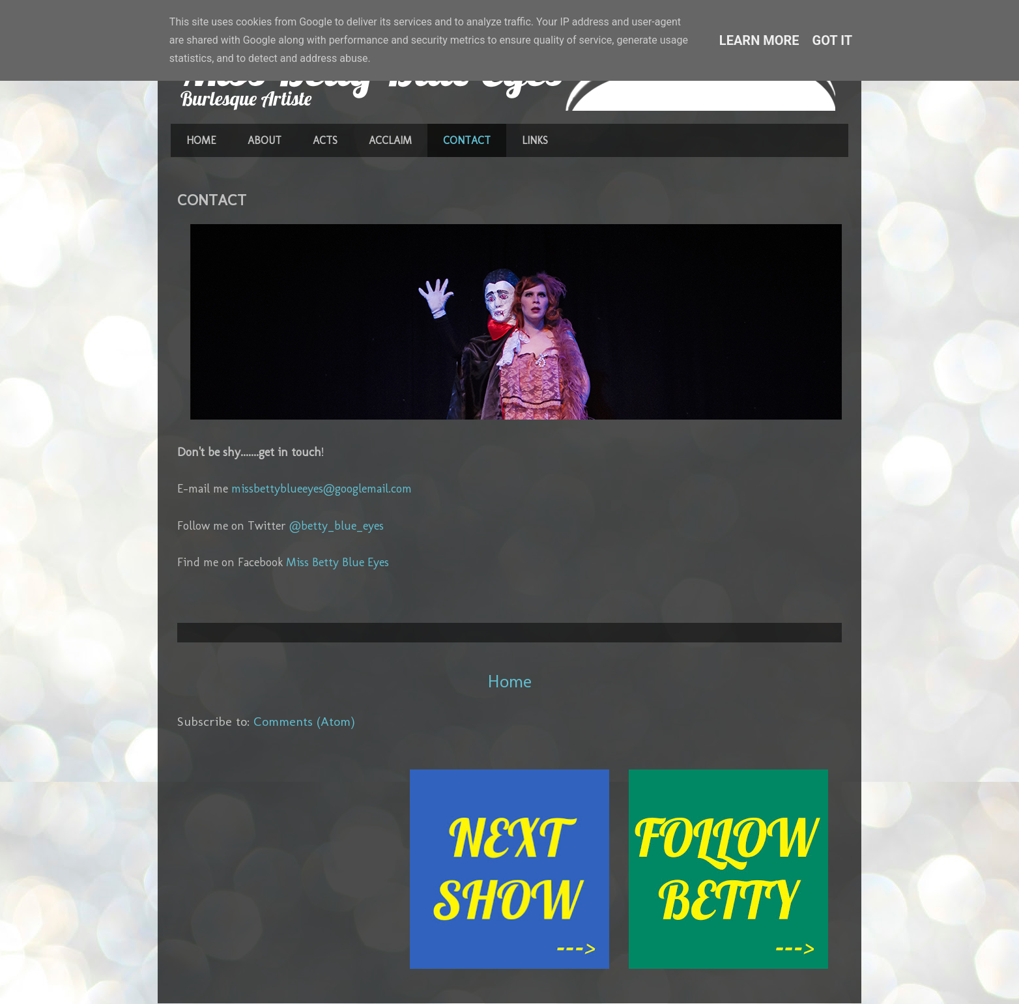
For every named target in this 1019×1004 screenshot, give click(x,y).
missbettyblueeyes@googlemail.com (321, 488)
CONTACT (467, 140)
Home (510, 681)
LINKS (535, 140)
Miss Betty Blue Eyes (337, 562)
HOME (201, 140)
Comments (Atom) (304, 721)
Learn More (759, 40)
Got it (832, 40)
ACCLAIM (390, 140)
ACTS (325, 140)
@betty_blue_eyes (336, 526)
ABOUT (264, 140)
